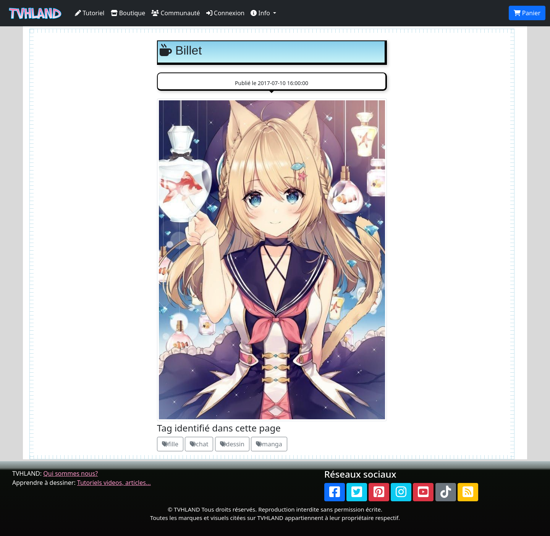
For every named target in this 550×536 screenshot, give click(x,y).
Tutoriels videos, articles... (114, 482)
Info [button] (261, 13)
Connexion (225, 13)
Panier (527, 13)
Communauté (175, 13)
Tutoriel (90, 13)
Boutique (128, 13)
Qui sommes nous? (70, 473)
